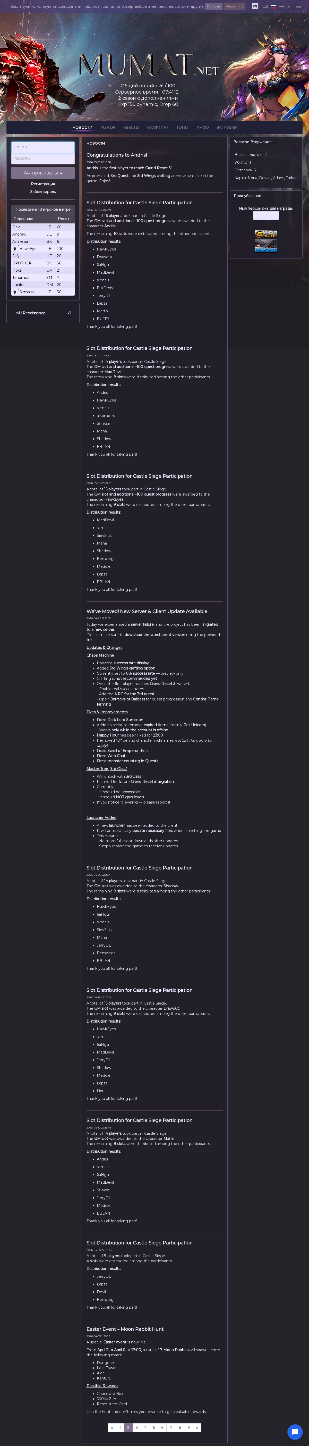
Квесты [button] (131, 128)
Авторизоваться (43, 173)
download (133, 634)
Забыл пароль (43, 191)
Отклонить (234, 6)
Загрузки (227, 128)
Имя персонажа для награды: (266, 215)
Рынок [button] (107, 128)
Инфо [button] (202, 128)
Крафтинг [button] (158, 128)
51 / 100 (167, 86)
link (89, 640)
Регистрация (43, 184)
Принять (214, 6)
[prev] (112, 1427)
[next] (197, 1427)
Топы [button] (182, 128)
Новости (82, 128)
